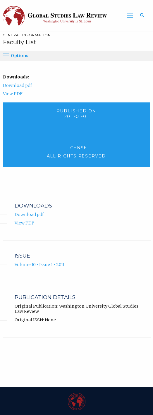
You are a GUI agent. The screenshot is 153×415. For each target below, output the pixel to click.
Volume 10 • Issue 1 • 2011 (39, 264)
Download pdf (17, 85)
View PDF (13, 93)
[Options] (6, 56)
